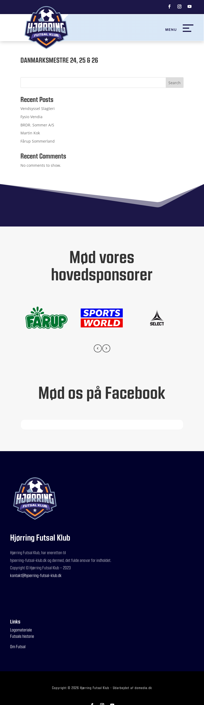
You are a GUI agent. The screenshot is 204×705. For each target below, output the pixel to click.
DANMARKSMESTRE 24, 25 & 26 (59, 60)
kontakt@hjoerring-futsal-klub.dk (36, 575)
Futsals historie (22, 636)
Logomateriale (21, 629)
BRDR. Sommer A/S (37, 124)
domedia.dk (143, 688)
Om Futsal (18, 646)
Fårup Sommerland (37, 141)
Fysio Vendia (31, 116)
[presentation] (98, 349)
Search (174, 82)
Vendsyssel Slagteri (37, 108)
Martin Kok (30, 132)
